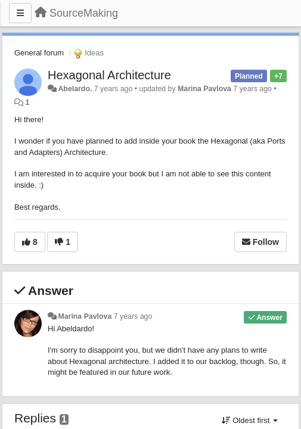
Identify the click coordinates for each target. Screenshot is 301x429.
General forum (39, 52)
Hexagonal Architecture (109, 75)
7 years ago (133, 316)
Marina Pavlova (204, 89)
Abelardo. (75, 89)
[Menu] (20, 13)
